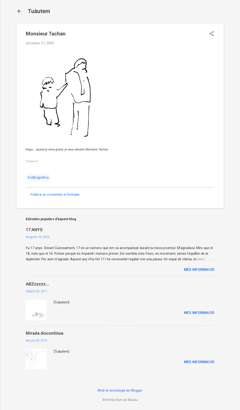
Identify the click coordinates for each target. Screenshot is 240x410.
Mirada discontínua (44, 333)
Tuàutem (39, 11)
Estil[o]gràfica (38, 177)
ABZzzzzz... (37, 283)
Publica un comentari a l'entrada (54, 194)
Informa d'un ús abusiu (120, 400)
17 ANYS (34, 229)
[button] (211, 34)
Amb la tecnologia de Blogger (120, 390)
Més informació (199, 270)
